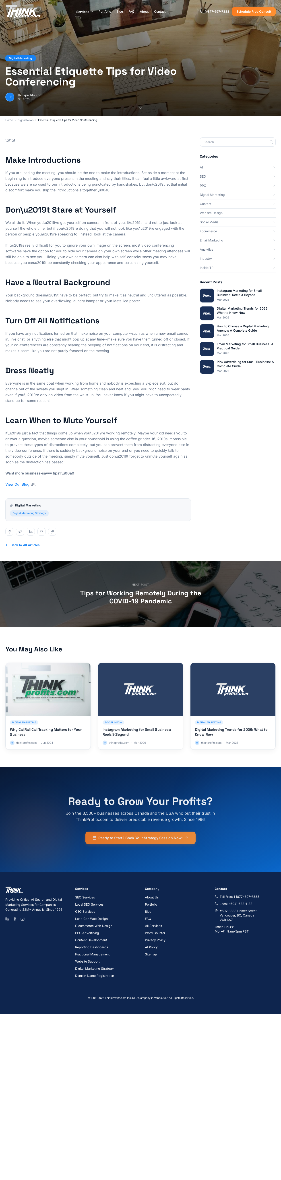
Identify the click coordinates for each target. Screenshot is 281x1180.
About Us (152, 897)
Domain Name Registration (94, 975)
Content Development (91, 940)
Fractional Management (92, 954)
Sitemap (151, 954)
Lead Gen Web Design (91, 918)
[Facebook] (15, 919)
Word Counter (155, 933)
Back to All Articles (22, 545)
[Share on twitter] (20, 532)
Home (9, 120)
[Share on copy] (52, 532)
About (144, 11)
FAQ (131, 11)
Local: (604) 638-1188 (233, 904)
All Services (153, 926)
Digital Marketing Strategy (29, 515)
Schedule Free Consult (253, 11)
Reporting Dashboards (91, 947)
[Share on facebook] (9, 532)
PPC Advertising (87, 933)
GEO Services (85, 911)
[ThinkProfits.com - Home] (23, 11)
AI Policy (151, 947)
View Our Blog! (18, 484)
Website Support (87, 961)
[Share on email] (41, 532)
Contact (160, 11)
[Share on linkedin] (31, 532)
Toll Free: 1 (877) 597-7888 (237, 896)
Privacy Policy (155, 940)
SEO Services (85, 897)
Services (84, 12)
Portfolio (105, 11)
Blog (119, 11)
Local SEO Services (89, 904)
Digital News (25, 120)
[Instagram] (23, 919)
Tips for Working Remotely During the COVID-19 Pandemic (140, 597)
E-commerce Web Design (93, 926)
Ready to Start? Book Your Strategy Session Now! (140, 840)
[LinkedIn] (7, 919)
